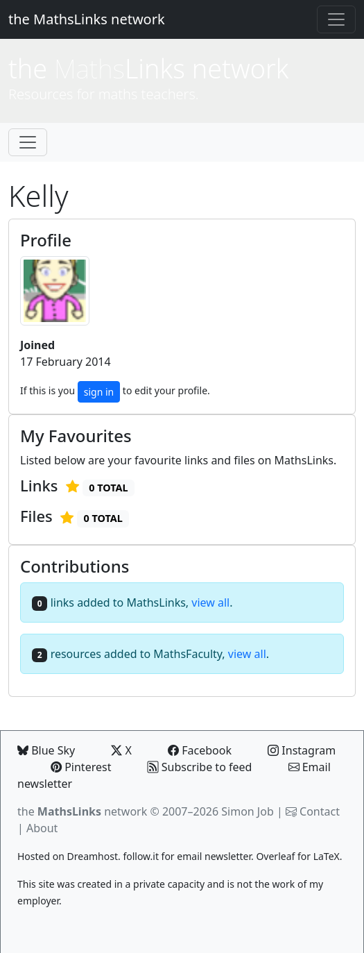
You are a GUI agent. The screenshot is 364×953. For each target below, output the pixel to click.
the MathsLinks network (86, 19)
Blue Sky (46, 750)
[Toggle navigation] (336, 19)
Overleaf (275, 856)
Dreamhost (92, 856)
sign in (99, 391)
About (42, 828)
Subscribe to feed (200, 767)
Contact (320, 811)
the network (82, 811)
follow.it (141, 856)
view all (210, 602)
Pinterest (81, 767)
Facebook (200, 750)
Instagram (302, 750)
